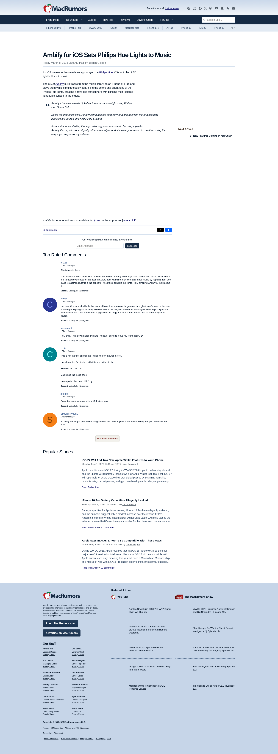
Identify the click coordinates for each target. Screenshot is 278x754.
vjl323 (64, 262)
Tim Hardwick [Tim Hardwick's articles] (78, 672)
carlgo (64, 298)
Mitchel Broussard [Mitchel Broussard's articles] (51, 672)
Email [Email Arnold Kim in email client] (45, 654)
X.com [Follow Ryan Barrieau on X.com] (81, 701)
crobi (63, 348)
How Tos (108, 19)
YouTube (122, 596)
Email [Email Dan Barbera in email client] (45, 701)
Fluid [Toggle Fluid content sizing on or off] (82, 738)
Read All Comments (107, 438)
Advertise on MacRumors (62, 631)
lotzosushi (66, 328)
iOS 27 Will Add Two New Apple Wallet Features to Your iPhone (127, 460)
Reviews (125, 19)
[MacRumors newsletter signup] (233, 8)
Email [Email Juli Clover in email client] (45, 665)
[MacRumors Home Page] (65, 8)
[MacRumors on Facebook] (200, 8)
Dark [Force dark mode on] (109, 738)
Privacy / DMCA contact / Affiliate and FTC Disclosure (66, 728)
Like (76, 291)
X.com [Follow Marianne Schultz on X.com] (81, 689)
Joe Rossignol (130, 464)
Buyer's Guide (145, 19)
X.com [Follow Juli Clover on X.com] (52, 665)
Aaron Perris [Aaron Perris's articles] (77, 708)
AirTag (169, 28)
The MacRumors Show (199, 596)
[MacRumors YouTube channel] (216, 8)
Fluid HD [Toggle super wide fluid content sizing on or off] (89, 738)
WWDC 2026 (95, 28)
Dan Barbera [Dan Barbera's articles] (48, 696)
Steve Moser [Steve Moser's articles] (48, 708)
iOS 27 (113, 28)
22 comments (50, 230)
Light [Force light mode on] (103, 738)
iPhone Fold (75, 28)
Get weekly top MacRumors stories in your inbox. (107, 239)
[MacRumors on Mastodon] (211, 8)
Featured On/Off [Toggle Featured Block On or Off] (51, 738)
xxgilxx (64, 393)
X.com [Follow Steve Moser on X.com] (52, 713)
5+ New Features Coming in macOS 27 (211, 135)
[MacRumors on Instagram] (194, 8)
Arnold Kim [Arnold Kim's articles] (48, 648)
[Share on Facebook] (168, 230)
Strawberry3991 (69, 413)
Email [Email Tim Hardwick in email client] (74, 677)
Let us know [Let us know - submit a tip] (172, 8)
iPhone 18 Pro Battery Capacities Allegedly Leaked (118, 500)
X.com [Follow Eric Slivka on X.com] (81, 654)
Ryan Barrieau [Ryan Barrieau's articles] (78, 696)
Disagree (84, 291)
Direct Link (129, 220)
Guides (92, 19)
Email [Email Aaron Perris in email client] (74, 713)
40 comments (108, 527)
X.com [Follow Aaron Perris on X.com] (81, 713)
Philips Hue (106, 72)
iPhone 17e (153, 28)
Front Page (52, 19)
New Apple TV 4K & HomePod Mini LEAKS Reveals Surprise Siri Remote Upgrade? (148, 628)
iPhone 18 (186, 28)
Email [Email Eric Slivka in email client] (74, 654)
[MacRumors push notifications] (222, 8)
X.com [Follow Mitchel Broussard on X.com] (52, 677)
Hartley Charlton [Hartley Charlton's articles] (50, 684)
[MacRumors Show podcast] (189, 8)
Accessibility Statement (53, 733)
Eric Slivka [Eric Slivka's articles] (77, 648)
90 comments (108, 567)
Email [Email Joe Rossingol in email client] (74, 665)
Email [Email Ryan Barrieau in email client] (74, 701)
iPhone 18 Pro (53, 28)
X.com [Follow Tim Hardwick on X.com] (81, 677)
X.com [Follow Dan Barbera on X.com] (52, 701)
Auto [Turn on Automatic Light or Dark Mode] (98, 738)
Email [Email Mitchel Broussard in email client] (45, 677)
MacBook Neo (132, 28)
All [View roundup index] (233, 28)
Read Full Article (90, 487)
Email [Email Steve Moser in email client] (45, 713)
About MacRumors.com (61, 622)
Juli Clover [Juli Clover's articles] (48, 660)
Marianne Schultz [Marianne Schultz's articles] (80, 684)
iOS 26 (202, 28)
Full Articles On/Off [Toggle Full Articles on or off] (69, 738)
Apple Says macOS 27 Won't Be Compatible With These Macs (126, 540)
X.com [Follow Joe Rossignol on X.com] (81, 665)
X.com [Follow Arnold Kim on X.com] (52, 654)
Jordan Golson (97, 62)
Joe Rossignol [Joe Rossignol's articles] (78, 660)
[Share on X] (160, 230)
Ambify (59, 83)
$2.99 (97, 220)
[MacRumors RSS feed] (228, 8)
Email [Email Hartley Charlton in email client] (45, 689)
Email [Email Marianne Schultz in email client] (74, 689)
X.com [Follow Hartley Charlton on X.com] (52, 689)
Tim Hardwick (129, 504)
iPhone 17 (219, 28)
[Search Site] (218, 20)
